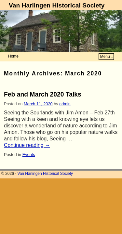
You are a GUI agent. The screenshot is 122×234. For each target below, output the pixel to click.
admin (65, 103)
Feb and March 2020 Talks (42, 94)
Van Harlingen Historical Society (56, 5)
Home (13, 56)
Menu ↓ (106, 56)
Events (28, 154)
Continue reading (27, 145)
